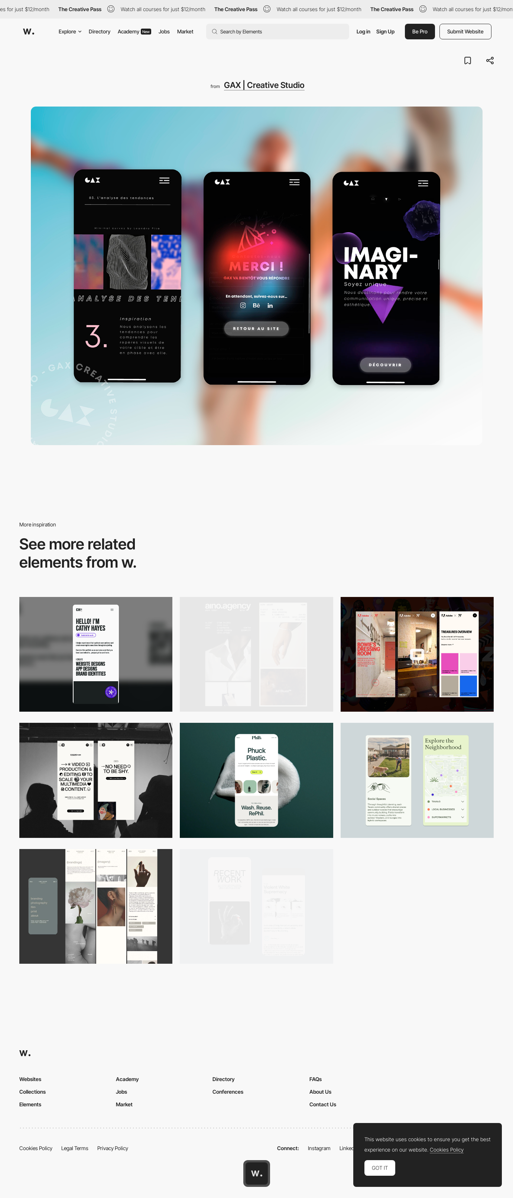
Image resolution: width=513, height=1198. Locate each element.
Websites (30, 1079)
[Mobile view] (417, 654)
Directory (99, 31)
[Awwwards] (28, 32)
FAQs (315, 1079)
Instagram (319, 1148)
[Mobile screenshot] (95, 906)
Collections (32, 1091)
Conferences (227, 1091)
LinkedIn (349, 1148)
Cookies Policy (35, 1148)
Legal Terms (74, 1148)
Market (185, 31)
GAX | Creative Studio (264, 85)
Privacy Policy (112, 1148)
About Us (320, 1091)
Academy (134, 31)
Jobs (164, 31)
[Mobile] (95, 654)
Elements (30, 1104)
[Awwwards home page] (257, 1173)
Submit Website (465, 31)
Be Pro (420, 31)
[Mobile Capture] (256, 906)
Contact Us (322, 1104)
